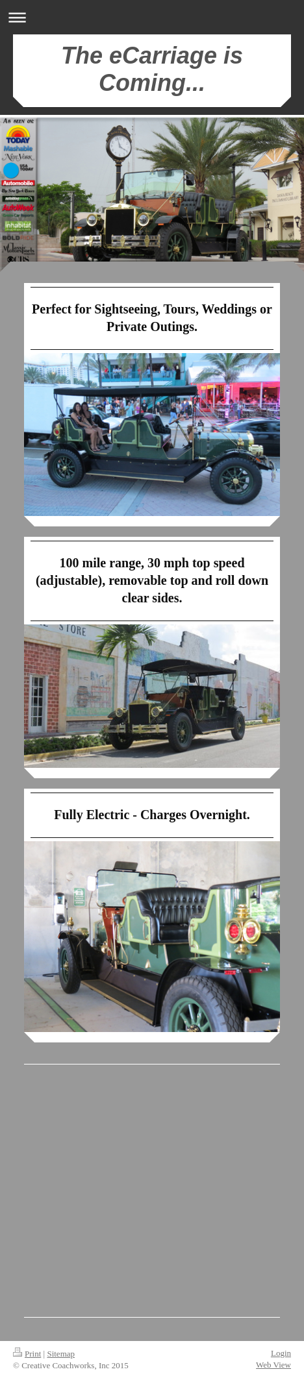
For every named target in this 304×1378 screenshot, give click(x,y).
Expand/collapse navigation (152, 17)
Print (27, 1354)
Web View (273, 1365)
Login (281, 1353)
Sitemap (61, 1354)
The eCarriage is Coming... (152, 69)
